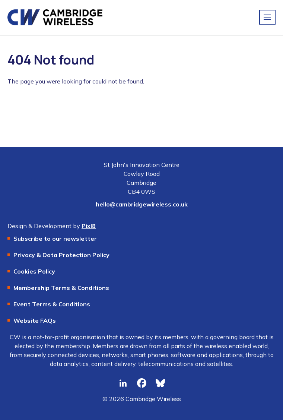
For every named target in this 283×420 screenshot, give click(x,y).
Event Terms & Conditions (51, 304)
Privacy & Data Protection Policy (61, 255)
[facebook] (141, 383)
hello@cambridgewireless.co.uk (142, 204)
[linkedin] (122, 383)
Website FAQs (34, 320)
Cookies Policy (34, 271)
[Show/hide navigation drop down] (267, 17)
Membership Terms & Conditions (61, 287)
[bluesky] (160, 383)
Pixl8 (89, 226)
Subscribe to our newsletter (55, 238)
